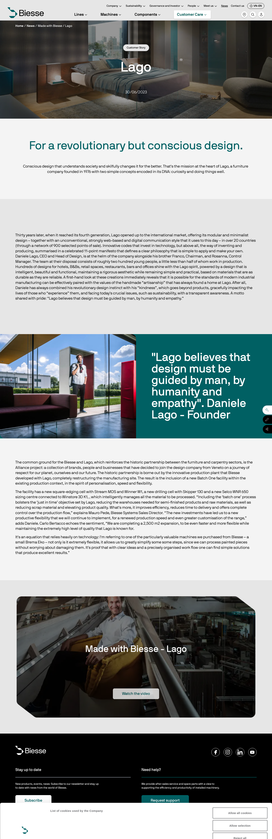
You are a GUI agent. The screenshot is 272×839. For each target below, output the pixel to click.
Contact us (237, 6)
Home (19, 25)
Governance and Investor (167, 6)
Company (115, 6)
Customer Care (192, 14)
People (194, 6)
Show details (59, 831)
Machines (111, 14)
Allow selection (240, 795)
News (224, 6)
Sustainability (136, 6)
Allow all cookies (240, 783)
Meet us (211, 6)
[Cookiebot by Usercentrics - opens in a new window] (25, 831)
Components (148, 14)
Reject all (240, 808)
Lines (81, 14)
